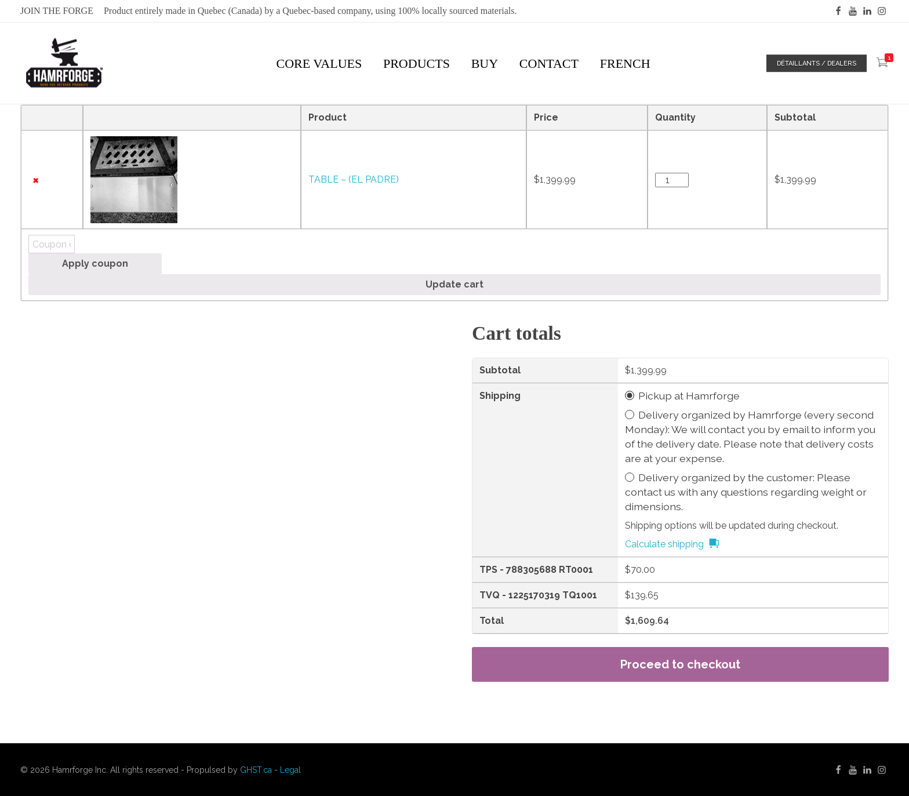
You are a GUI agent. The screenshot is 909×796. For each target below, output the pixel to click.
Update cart (454, 284)
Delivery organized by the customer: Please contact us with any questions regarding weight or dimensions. (746, 492)
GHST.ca (256, 770)
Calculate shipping (664, 544)
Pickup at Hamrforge (689, 396)
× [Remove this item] (35, 180)
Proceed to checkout (680, 664)
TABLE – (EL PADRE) (353, 179)
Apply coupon (95, 263)
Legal (290, 770)
